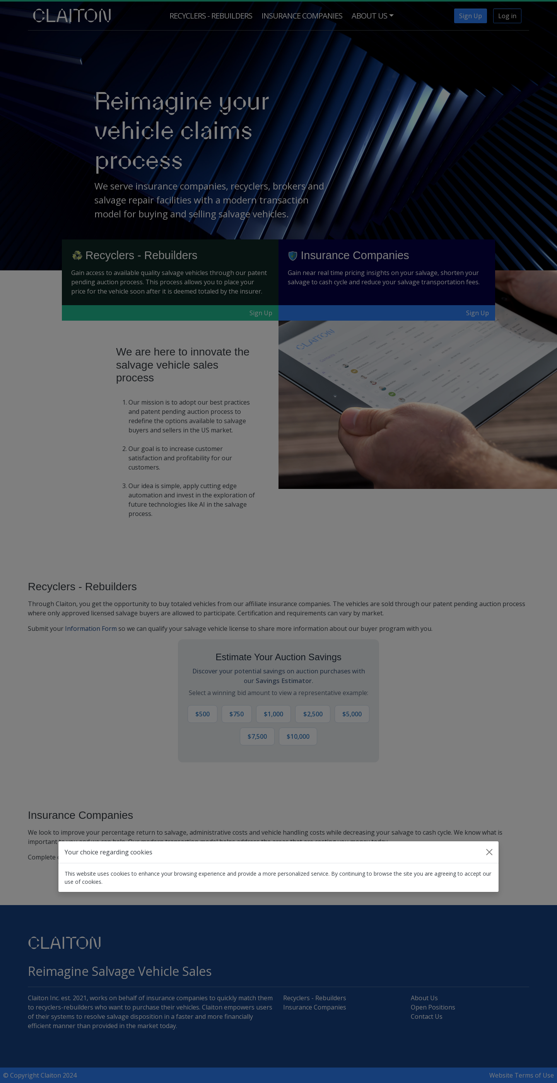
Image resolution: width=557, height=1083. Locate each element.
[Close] (489, 852)
